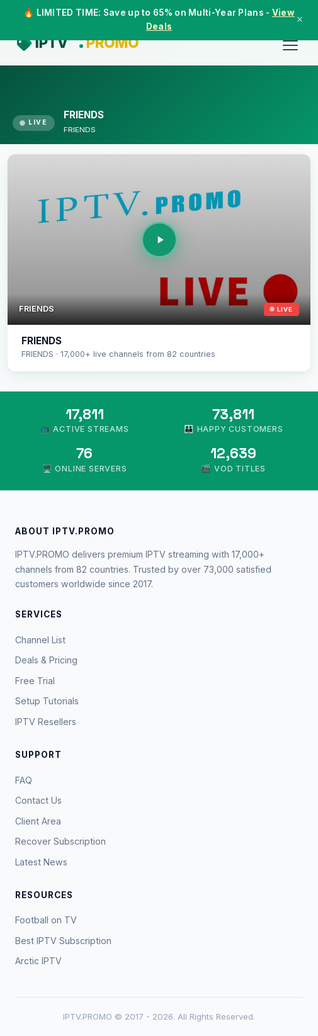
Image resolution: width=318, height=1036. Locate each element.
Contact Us (38, 800)
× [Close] (300, 19)
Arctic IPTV (38, 960)
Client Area (38, 821)
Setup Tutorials (47, 700)
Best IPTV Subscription (63, 940)
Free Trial (35, 680)
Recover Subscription (60, 841)
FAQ (23, 780)
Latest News (41, 862)
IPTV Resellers (45, 721)
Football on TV (46, 920)
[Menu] (290, 45)
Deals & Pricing (46, 660)
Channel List (40, 639)
